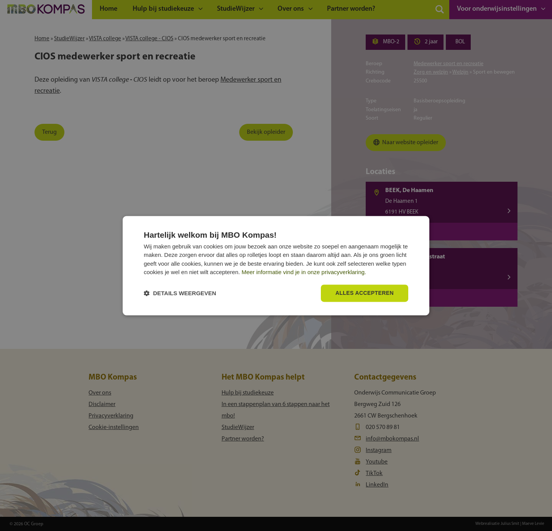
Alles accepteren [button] (364, 293)
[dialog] (276, 265)
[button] (180, 293)
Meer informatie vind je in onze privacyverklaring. (304, 272)
